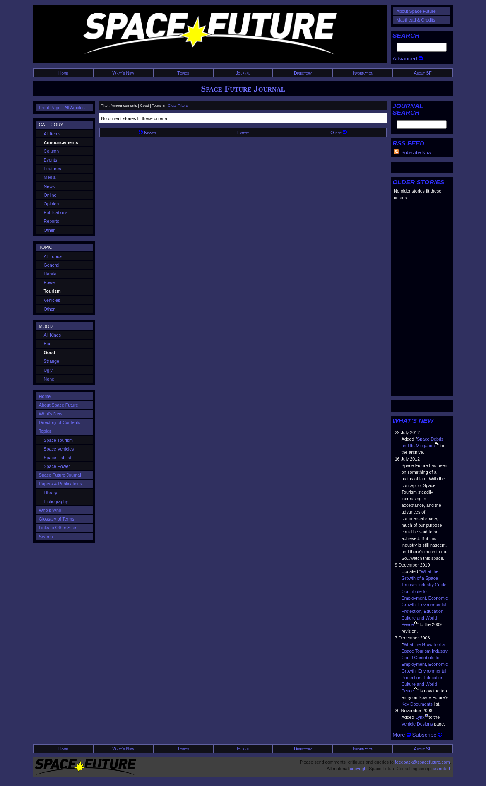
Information (363, 72)
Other (49, 230)
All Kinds (52, 335)
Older (338, 132)
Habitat (51, 273)
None (49, 378)
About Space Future (416, 11)
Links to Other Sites (58, 527)
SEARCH (405, 35)
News (49, 186)
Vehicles (52, 300)
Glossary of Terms (57, 518)
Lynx (419, 717)
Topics (183, 72)
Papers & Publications (60, 483)
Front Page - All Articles (62, 107)
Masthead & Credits (416, 19)
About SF (423, 72)
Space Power (57, 466)
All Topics (53, 256)
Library (51, 492)
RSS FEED (408, 143)
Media (50, 177)
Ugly (48, 370)
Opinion (51, 203)
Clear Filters (178, 106)
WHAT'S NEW (412, 420)
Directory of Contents (59, 422)
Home (63, 72)
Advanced (407, 58)
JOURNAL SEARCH (407, 109)
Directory (303, 72)
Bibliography (56, 501)
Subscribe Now (416, 152)
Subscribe (427, 735)
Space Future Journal (243, 89)
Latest (243, 132)
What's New (123, 72)
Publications (55, 212)
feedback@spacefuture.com (422, 761)
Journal (243, 72)
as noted (441, 768)
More (401, 735)
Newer (147, 132)
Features (52, 168)
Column (51, 151)
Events (51, 159)
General (52, 265)
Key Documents (417, 704)
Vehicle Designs (417, 723)
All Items (52, 133)
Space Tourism (58, 440)
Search (46, 536)
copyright (359, 768)
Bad (48, 343)
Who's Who (50, 510)
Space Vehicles (59, 448)
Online (50, 195)
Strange (51, 361)
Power (50, 282)
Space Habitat (58, 457)
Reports (51, 221)
